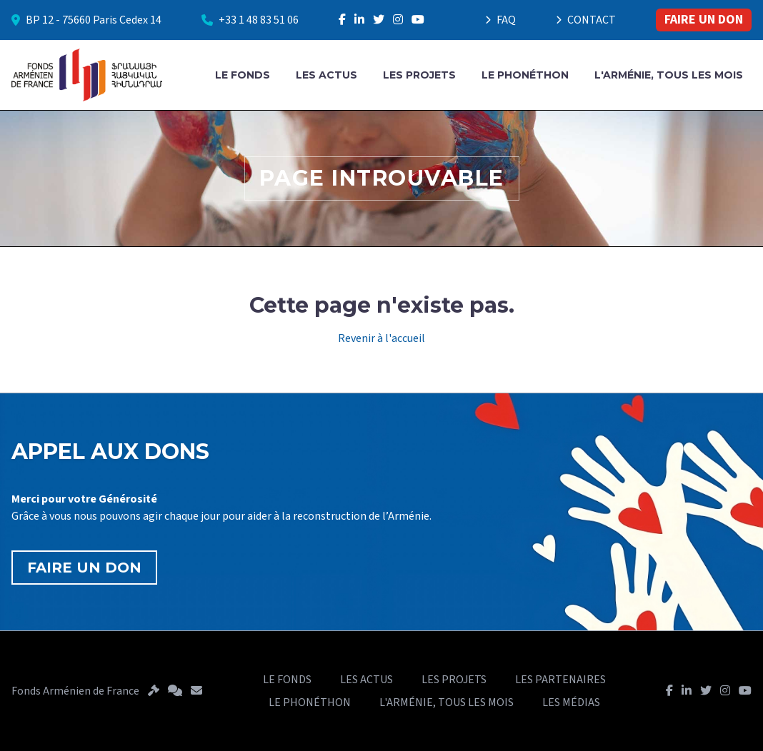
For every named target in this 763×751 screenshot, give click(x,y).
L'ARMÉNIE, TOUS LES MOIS (668, 75)
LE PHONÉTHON (525, 75)
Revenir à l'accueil (381, 338)
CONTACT (586, 20)
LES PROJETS (419, 75)
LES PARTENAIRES (560, 679)
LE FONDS (242, 75)
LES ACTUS (326, 75)
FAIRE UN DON (703, 20)
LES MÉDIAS (571, 702)
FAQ (500, 20)
